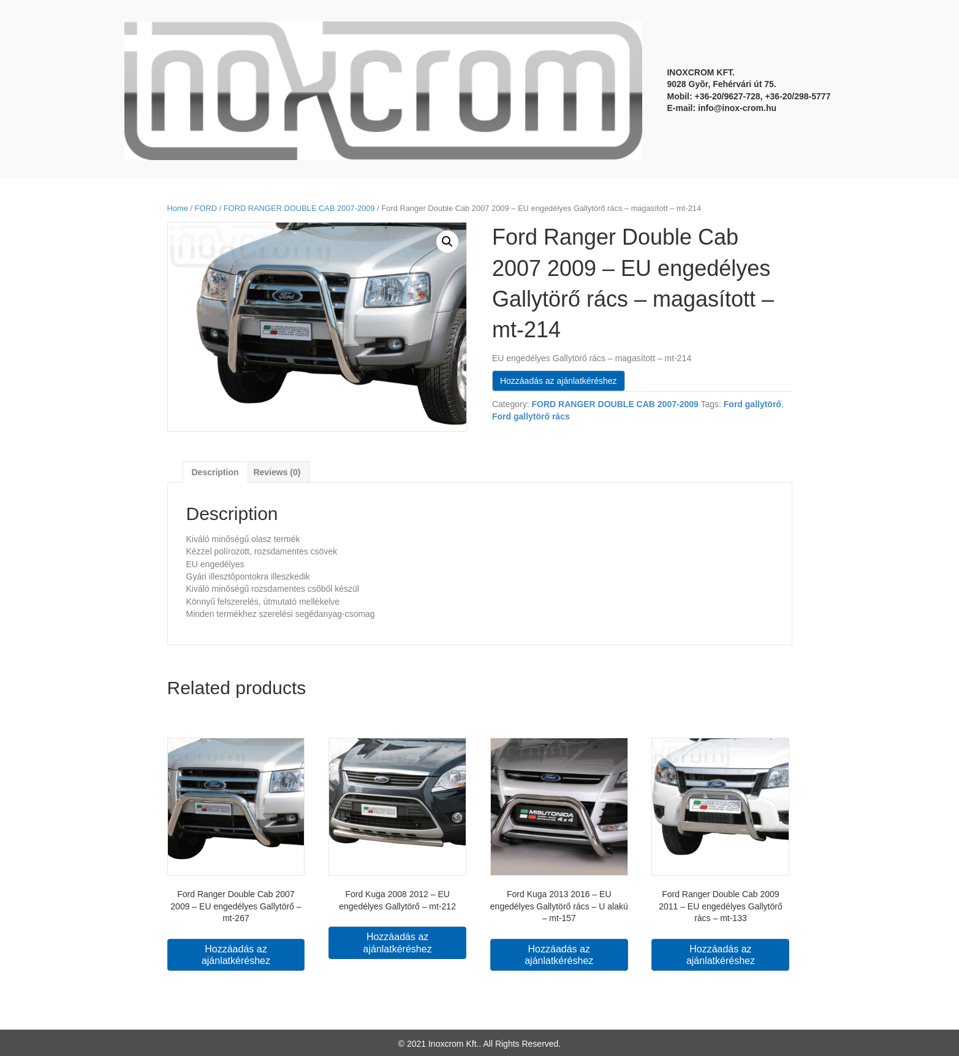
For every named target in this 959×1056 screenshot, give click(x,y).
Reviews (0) (276, 472)
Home (177, 208)
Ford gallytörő (752, 404)
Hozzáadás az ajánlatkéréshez (558, 381)
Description (215, 472)
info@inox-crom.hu (737, 108)
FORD (206, 208)
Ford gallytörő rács (531, 416)
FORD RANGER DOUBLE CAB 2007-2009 (299, 208)
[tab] (215, 472)
